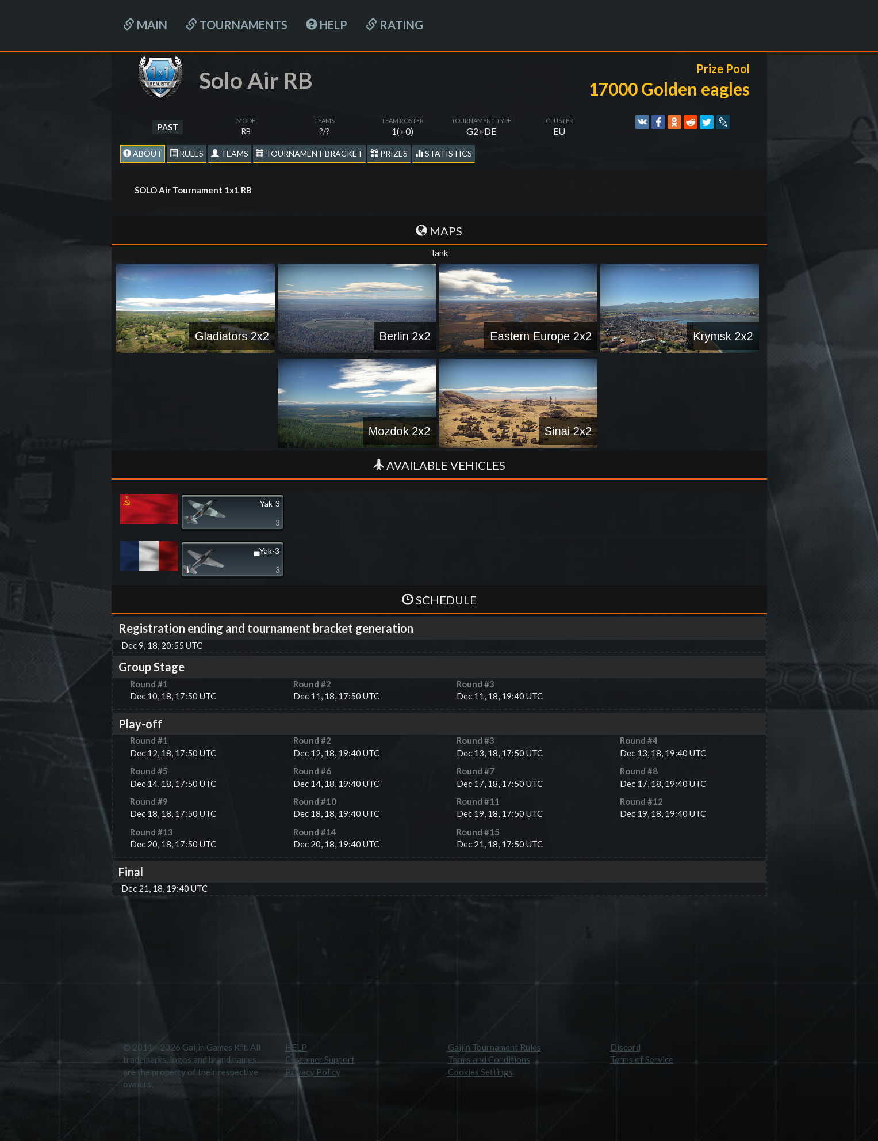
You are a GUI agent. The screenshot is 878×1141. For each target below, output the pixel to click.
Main (145, 25)
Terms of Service (641, 1059)
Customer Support (320, 1059)
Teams (229, 153)
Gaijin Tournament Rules (494, 1047)
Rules (187, 153)
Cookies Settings (480, 1072)
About (142, 153)
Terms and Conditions (489, 1059)
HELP (326, 25)
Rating (394, 25)
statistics (443, 153)
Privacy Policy (312, 1072)
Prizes (389, 153)
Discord (625, 1047)
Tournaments (236, 25)
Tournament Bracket (309, 153)
